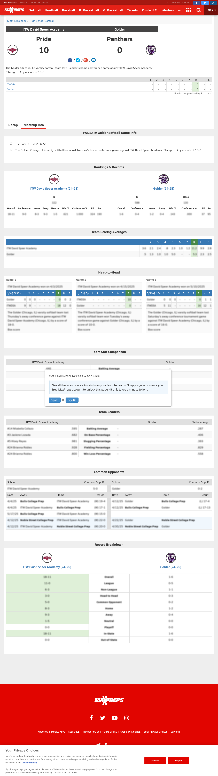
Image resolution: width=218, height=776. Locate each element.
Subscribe (74, 731)
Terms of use (109, 731)
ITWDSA (11, 84)
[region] (109, 760)
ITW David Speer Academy (43, 29)
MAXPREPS (10, 2)
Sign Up (72, 400)
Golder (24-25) (163, 188)
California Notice (130, 731)
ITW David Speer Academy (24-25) (54, 188)
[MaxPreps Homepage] (109, 700)
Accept (155, 760)
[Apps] (188, 10)
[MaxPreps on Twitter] (205, 3)
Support (175, 731)
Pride (43, 38)
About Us (43, 731)
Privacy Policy (91, 731)
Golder (119, 29)
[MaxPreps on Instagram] (213, 3)
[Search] (199, 10)
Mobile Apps (58, 731)
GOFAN (24, 2)
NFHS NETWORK (39, 2)
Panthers (120, 38)
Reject (178, 760)
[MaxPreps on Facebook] (196, 3)
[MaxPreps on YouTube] (115, 718)
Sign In (54, 400)
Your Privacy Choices (155, 731)
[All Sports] (180, 10)
